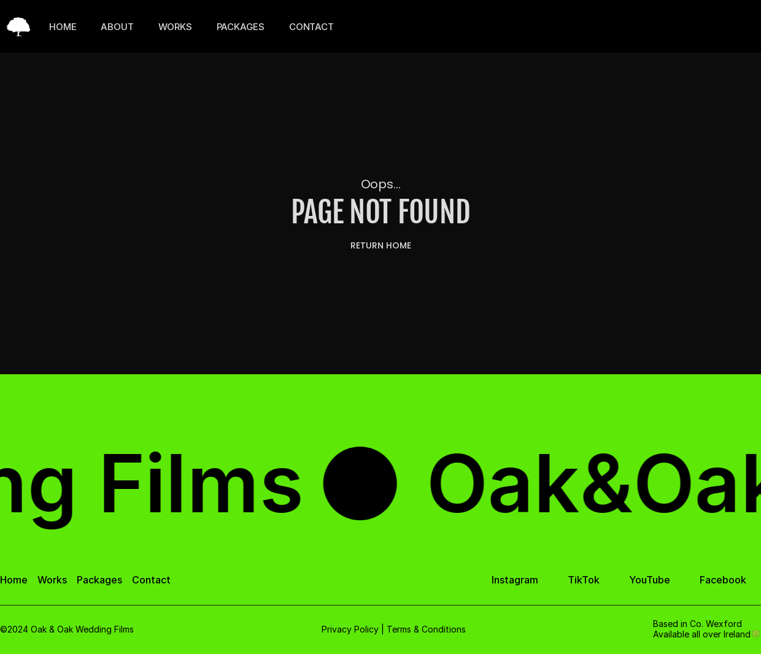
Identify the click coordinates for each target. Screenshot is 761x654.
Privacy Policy (350, 629)
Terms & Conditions (426, 629)
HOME (62, 27)
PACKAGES (241, 27)
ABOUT (117, 27)
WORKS (175, 27)
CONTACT (311, 27)
